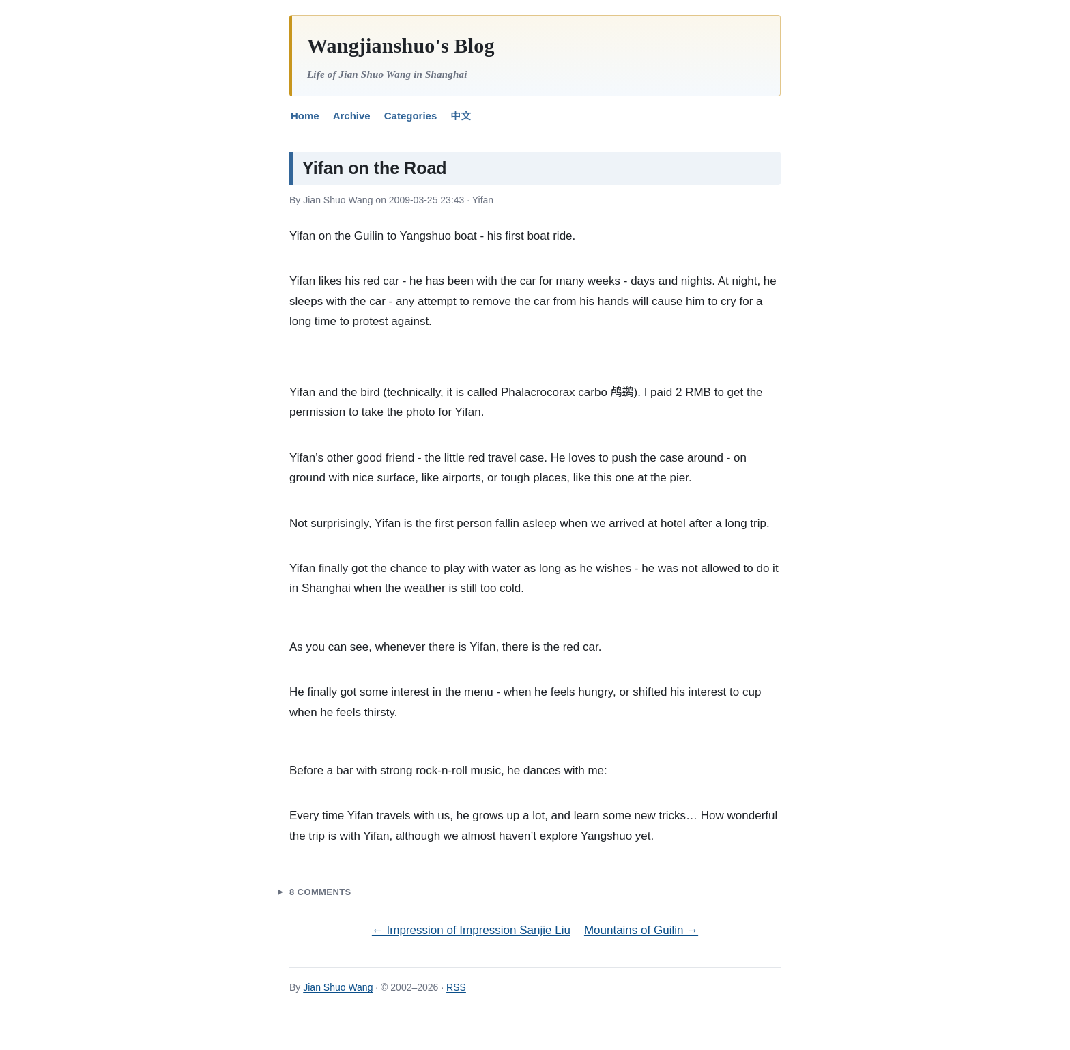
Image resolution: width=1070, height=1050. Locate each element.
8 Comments (320, 892)
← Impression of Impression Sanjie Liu (471, 930)
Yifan (482, 200)
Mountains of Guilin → (641, 930)
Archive (352, 116)
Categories (410, 116)
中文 (460, 116)
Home (305, 116)
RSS (456, 987)
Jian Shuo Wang (338, 200)
